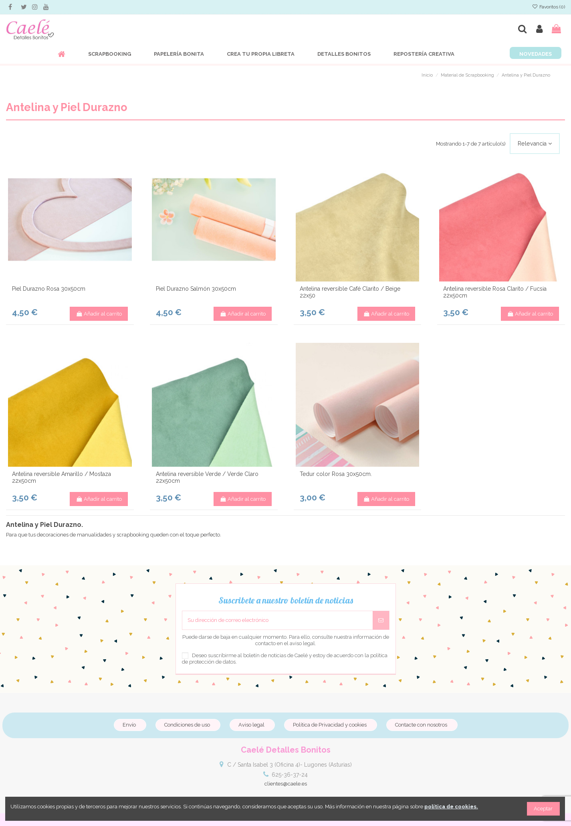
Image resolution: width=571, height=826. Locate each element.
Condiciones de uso (187, 725)
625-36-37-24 (290, 774)
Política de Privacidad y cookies (330, 725)
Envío (129, 725)
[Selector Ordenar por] (535, 143)
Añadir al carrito (99, 314)
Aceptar (543, 809)
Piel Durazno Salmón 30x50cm (196, 288)
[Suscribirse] (381, 620)
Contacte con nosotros (421, 725)
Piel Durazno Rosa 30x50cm (48, 288)
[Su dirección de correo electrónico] (277, 620)
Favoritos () (548, 7)
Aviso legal (251, 725)
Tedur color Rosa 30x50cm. (336, 474)
